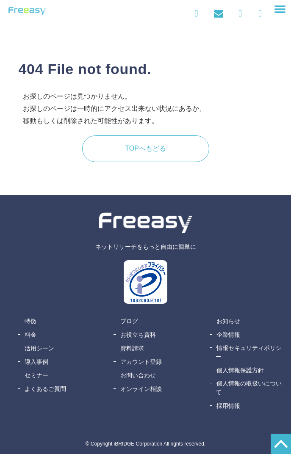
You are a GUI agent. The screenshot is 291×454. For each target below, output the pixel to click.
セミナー (36, 375)
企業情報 (228, 334)
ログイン (196, 13)
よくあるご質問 (45, 388)
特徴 (30, 321)
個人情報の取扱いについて (249, 388)
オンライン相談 (141, 388)
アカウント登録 (141, 361)
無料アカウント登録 (260, 13)
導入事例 (36, 361)
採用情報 (228, 405)
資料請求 (132, 348)
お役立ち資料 (138, 334)
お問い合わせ (218, 13)
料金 (30, 334)
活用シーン (39, 348)
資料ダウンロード (242, 13)
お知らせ (228, 321)
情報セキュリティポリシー (249, 352)
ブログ (129, 321)
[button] (280, 9)
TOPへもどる (145, 148)
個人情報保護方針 (240, 370)
